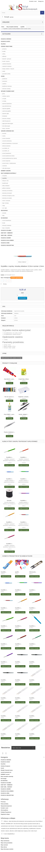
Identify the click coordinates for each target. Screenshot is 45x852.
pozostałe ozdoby (6, 73)
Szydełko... (4, 572)
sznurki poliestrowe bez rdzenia (9, 158)
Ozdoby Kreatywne (6, 46)
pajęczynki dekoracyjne (7, 123)
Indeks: (2, 275)
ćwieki (3, 71)
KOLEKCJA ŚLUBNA (6, 230)
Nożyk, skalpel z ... (24, 414)
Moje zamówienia (5, 840)
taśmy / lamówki (6, 128)
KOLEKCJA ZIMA (5, 242)
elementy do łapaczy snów (8, 195)
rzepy (3, 205)
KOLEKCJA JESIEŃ (6, 237)
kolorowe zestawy (6, 88)
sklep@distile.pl (10, 833)
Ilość (22, 292)
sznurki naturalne (6, 138)
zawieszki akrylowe (6, 63)
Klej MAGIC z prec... (9, 379)
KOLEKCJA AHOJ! (5, 41)
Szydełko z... (9, 457)
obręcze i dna (5, 180)
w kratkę (4, 101)
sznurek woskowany (7, 140)
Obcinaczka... (33, 572)
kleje (3, 215)
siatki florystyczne (6, 121)
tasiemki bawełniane (7, 103)
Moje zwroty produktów (6, 842)
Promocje (3, 801)
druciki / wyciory (6, 61)
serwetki (4, 213)
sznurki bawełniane (6, 153)
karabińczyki (5, 183)
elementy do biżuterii (7, 193)
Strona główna (4, 810)
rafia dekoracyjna (6, 168)
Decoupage (4, 210)
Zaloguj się (40, 1)
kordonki (4, 133)
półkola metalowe (6, 188)
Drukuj (4, 284)
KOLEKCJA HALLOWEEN (7, 240)
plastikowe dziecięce (7, 86)
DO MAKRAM (4, 218)
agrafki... (17, 572)
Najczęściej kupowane (6, 806)
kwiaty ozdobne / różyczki (8, 68)
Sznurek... (9, 500)
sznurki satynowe (6, 160)
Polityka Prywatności (6, 812)
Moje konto (5, 838)
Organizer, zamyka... (23, 396)
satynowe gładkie (6, 108)
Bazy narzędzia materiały (8, 173)
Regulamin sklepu (5, 814)
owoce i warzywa (6, 200)
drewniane (4, 81)
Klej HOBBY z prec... (9, 414)
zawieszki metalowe (7, 66)
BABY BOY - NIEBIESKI (7, 232)
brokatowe (4, 116)
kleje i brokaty (5, 203)
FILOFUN (3, 44)
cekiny (3, 53)
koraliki (4, 51)
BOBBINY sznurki (6, 170)
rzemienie (4, 165)
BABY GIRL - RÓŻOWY (6, 235)
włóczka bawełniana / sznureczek (10, 143)
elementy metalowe (6, 225)
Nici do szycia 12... (9, 396)
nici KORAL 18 (5, 150)
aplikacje (4, 56)
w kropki (4, 98)
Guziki (2, 76)
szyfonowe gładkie (6, 111)
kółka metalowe (5, 185)
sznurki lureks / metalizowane (9, 163)
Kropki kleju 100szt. (24, 379)
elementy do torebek (7, 198)
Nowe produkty (4, 803)
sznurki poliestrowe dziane (8, 155)
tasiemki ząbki (5, 113)
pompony (4, 48)
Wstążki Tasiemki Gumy (7, 91)
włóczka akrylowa (6, 145)
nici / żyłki (4, 208)
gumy (3, 93)
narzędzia (4, 175)
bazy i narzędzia (6, 228)
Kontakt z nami (33, 1)
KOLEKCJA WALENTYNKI (7, 245)
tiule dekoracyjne (6, 126)
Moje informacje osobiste (7, 849)
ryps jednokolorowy (6, 106)
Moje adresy (4, 847)
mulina (3, 136)
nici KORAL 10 (5, 148)
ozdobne (4, 83)
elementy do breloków (7, 190)
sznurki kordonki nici (7, 131)
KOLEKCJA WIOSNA (6, 39)
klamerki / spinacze (6, 58)
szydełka (4, 178)
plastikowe (4, 78)
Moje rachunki (4, 845)
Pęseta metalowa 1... (9, 432)
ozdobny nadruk (6, 96)
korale (3, 223)
